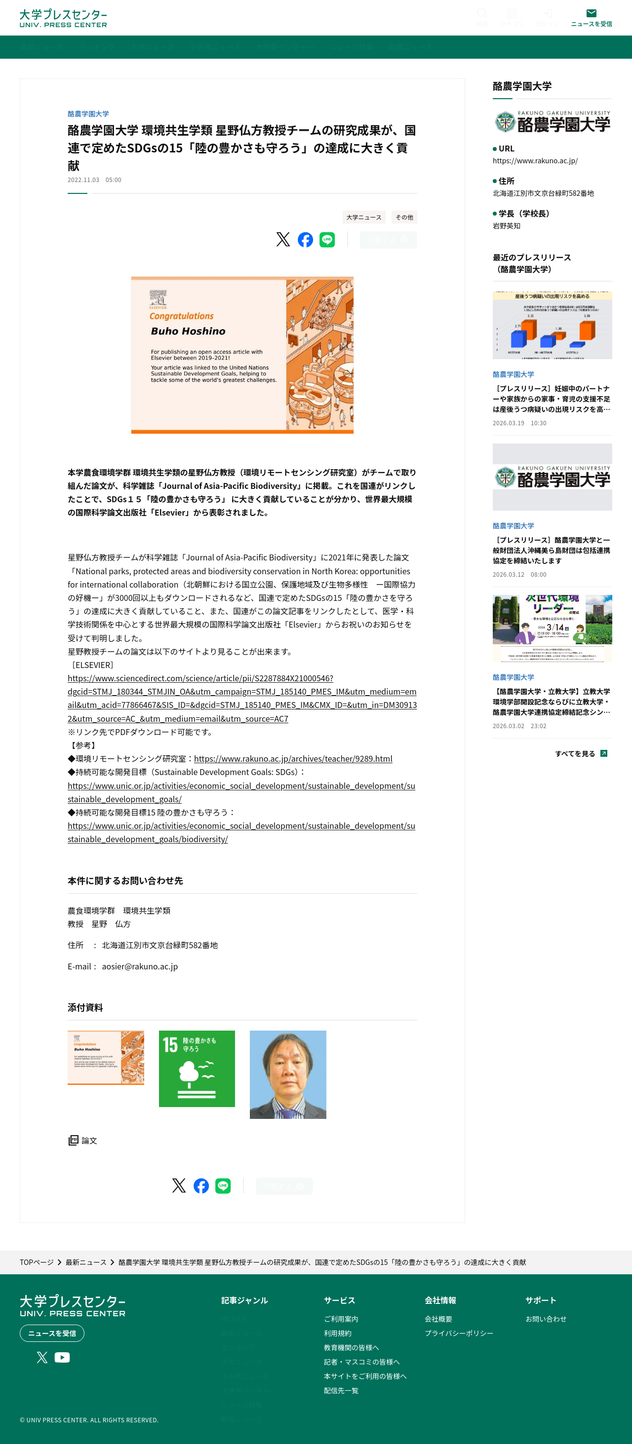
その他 (404, 217)
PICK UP (234, 1319)
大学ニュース (364, 217)
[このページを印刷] (388, 240)
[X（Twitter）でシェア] (284, 240)
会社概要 (438, 1319)
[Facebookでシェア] (306, 240)
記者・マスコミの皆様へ (362, 1362)
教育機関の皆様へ (351, 1347)
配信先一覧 (341, 1390)
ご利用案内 (341, 1319)
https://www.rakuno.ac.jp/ (535, 160)
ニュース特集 (241, 1404)
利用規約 (338, 1333)
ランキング (238, 1347)
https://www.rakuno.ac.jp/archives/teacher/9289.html (293, 758)
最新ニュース (241, 1333)
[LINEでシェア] (327, 240)
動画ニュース (241, 1419)
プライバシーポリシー (459, 1333)
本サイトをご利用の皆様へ (365, 1376)
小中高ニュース (245, 1376)
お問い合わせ (546, 1319)
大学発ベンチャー (248, 1390)
